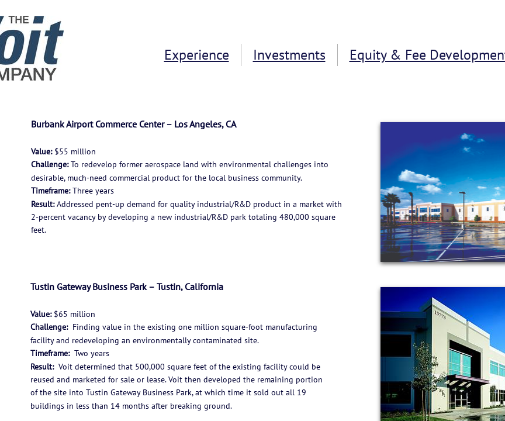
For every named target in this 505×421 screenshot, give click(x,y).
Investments (289, 55)
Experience (196, 55)
